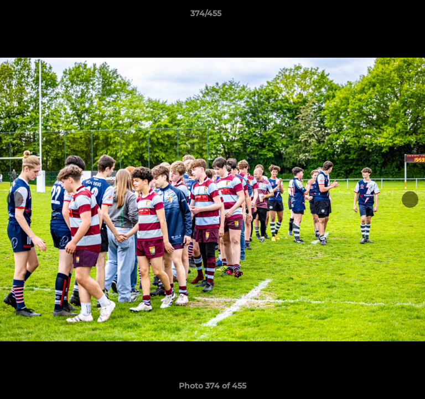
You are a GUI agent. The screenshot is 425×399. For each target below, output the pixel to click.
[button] (385, 16)
